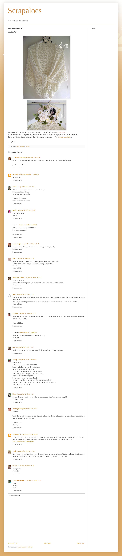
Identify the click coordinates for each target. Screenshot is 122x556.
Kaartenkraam (17, 157)
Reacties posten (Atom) (25, 547)
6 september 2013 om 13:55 (28, 332)
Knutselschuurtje (18, 480)
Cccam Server (30, 441)
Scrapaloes (25, 10)
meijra (14, 466)
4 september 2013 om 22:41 (33, 277)
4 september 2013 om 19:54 (26, 187)
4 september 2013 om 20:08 (28, 225)
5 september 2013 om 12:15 (27, 313)
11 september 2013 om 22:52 (28, 408)
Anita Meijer (16, 244)
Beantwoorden (17, 168)
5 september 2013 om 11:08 (25, 294)
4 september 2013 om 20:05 (26, 210)
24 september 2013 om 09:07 (29, 434)
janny (14, 294)
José (13, 347)
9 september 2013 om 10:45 (25, 394)
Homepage (47, 543)
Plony (14, 394)
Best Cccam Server (18, 441)
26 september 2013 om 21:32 (26, 451)
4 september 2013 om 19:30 (30, 174)
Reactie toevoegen (14, 495)
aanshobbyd (16, 174)
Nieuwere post (12, 543)
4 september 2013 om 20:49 (30, 244)
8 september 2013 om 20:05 (28, 359)
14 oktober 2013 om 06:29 (25, 466)
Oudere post (80, 543)
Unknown (15, 434)
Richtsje (15, 313)
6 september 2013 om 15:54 (24, 347)
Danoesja (15, 408)
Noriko (14, 187)
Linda (14, 451)
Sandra (14, 210)
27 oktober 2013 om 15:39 (33, 480)
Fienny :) (15, 359)
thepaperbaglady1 (65, 137)
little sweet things (18, 277)
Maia (14, 258)
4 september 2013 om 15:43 (32, 157)
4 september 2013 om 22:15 (25, 258)
